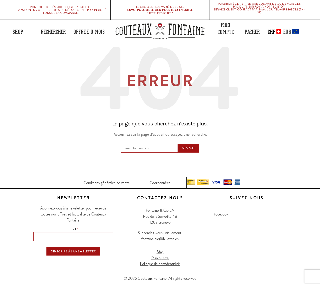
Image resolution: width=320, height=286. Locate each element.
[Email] (73, 236)
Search (188, 148)
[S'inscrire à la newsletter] (73, 251)
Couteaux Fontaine (152, 278)
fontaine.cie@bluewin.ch (160, 239)
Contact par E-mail (253, 9)
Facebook (221, 214)
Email (73, 229)
